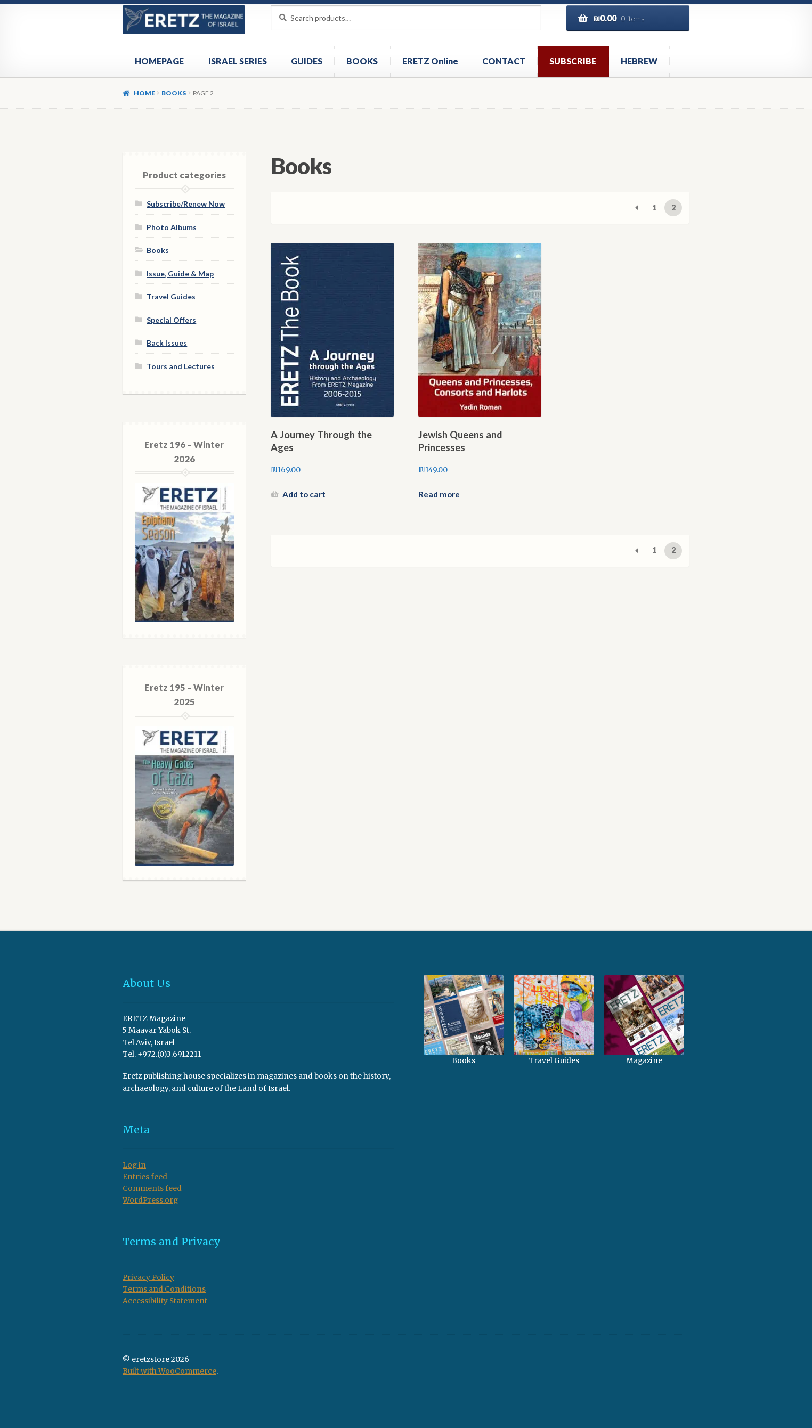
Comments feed (152, 1188)
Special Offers (171, 319)
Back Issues (167, 342)
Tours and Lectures (181, 366)
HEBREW (639, 61)
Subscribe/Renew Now (186, 203)
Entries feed (145, 1176)
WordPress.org (150, 1200)
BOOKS (362, 61)
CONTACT (503, 61)
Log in (134, 1165)
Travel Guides (171, 296)
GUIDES (306, 61)
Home (144, 93)
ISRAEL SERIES (237, 61)
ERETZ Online (430, 61)
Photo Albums (172, 227)
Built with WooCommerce (169, 1371)
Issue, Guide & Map (180, 273)
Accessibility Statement (165, 1300)
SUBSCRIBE (572, 61)
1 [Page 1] (654, 207)
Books (173, 93)
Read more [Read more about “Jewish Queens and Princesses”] (439, 494)
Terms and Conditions (164, 1289)
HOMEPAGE (159, 61)
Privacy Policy (148, 1277)
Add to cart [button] (304, 494)
